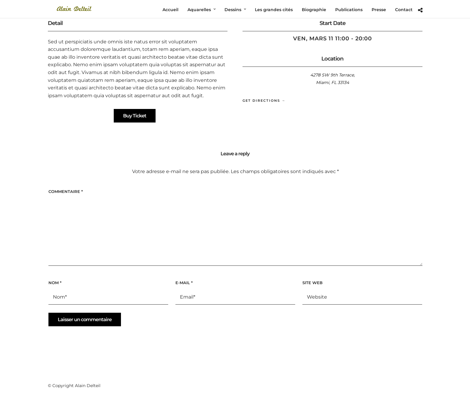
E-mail (184, 282)
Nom (54, 282)
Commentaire (65, 191)
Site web (312, 282)
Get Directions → (264, 100)
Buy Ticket (134, 116)
